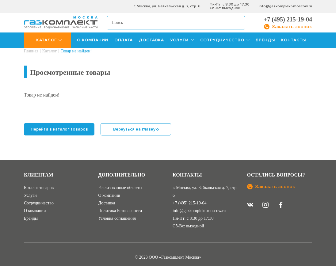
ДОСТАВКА (151, 40)
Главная (31, 51)
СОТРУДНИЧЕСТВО (225, 40)
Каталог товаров (39, 187)
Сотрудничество (39, 203)
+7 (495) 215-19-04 (288, 19)
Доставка (106, 203)
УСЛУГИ (182, 40)
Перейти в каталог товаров (59, 129)
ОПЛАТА (123, 40)
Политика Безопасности (120, 210)
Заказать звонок (271, 186)
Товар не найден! (76, 51)
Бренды (31, 218)
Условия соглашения (117, 218)
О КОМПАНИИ (92, 40)
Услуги (30, 195)
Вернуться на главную (136, 129)
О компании (35, 210)
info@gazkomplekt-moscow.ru (285, 6)
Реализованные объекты (120, 187)
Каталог (49, 51)
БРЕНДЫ (265, 40)
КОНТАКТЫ (293, 40)
